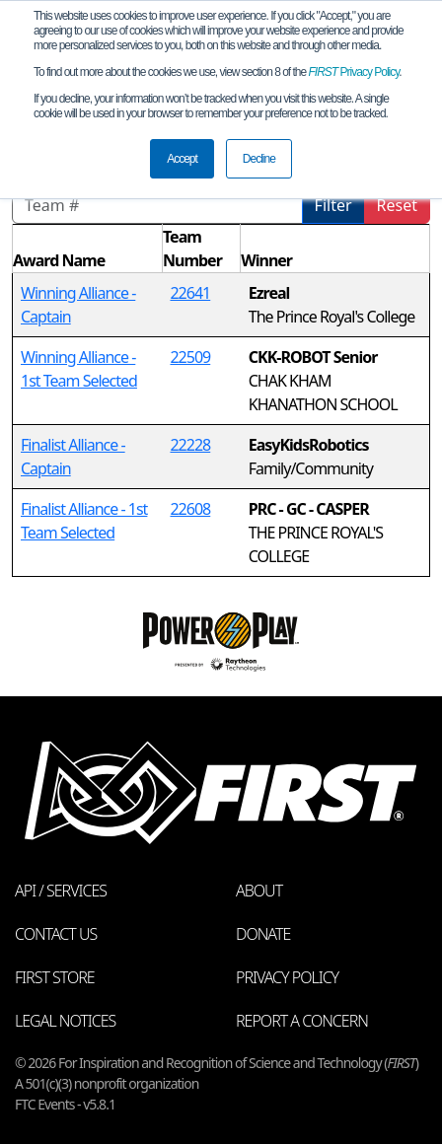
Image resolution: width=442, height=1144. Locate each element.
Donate (263, 934)
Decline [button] (259, 159)
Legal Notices (65, 1021)
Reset (397, 205)
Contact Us (56, 934)
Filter (333, 205)
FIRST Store (55, 977)
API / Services (61, 890)
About (259, 890)
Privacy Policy (354, 72)
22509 (190, 357)
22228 (190, 445)
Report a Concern (302, 1021)
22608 (190, 509)
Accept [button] (182, 159)
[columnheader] (88, 249)
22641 (190, 293)
